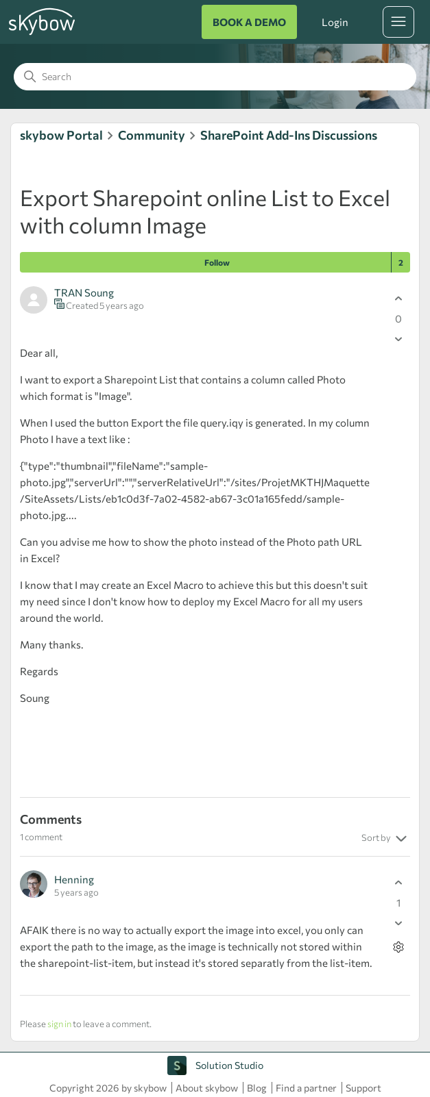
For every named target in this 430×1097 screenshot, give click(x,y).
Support (363, 1088)
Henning (74, 879)
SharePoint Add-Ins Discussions (288, 134)
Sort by (385, 839)
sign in (59, 1023)
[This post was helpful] (398, 298)
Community (151, 134)
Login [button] (335, 22)
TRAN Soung (84, 292)
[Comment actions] (398, 947)
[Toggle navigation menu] (398, 22)
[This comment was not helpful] (398, 923)
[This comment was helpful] (398, 882)
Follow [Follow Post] (217, 262)
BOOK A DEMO (249, 22)
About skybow (207, 1088)
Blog (257, 1088)
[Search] (215, 76)
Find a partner (306, 1088)
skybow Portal (61, 134)
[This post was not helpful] (398, 339)
